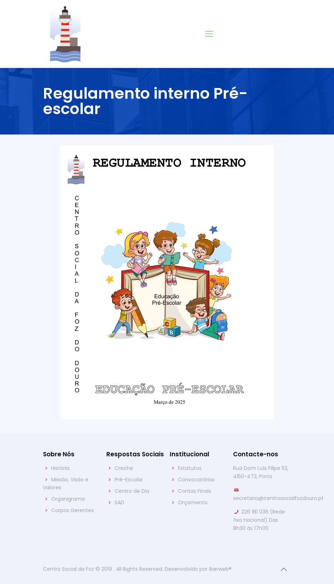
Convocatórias (196, 479)
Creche (124, 468)
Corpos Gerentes (72, 510)
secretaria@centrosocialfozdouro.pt (278, 498)
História (60, 468)
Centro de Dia (132, 491)
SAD (119, 502)
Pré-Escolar (129, 479)
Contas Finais (194, 491)
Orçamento (193, 502)
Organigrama (68, 498)
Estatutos (190, 468)
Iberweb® (220, 569)
